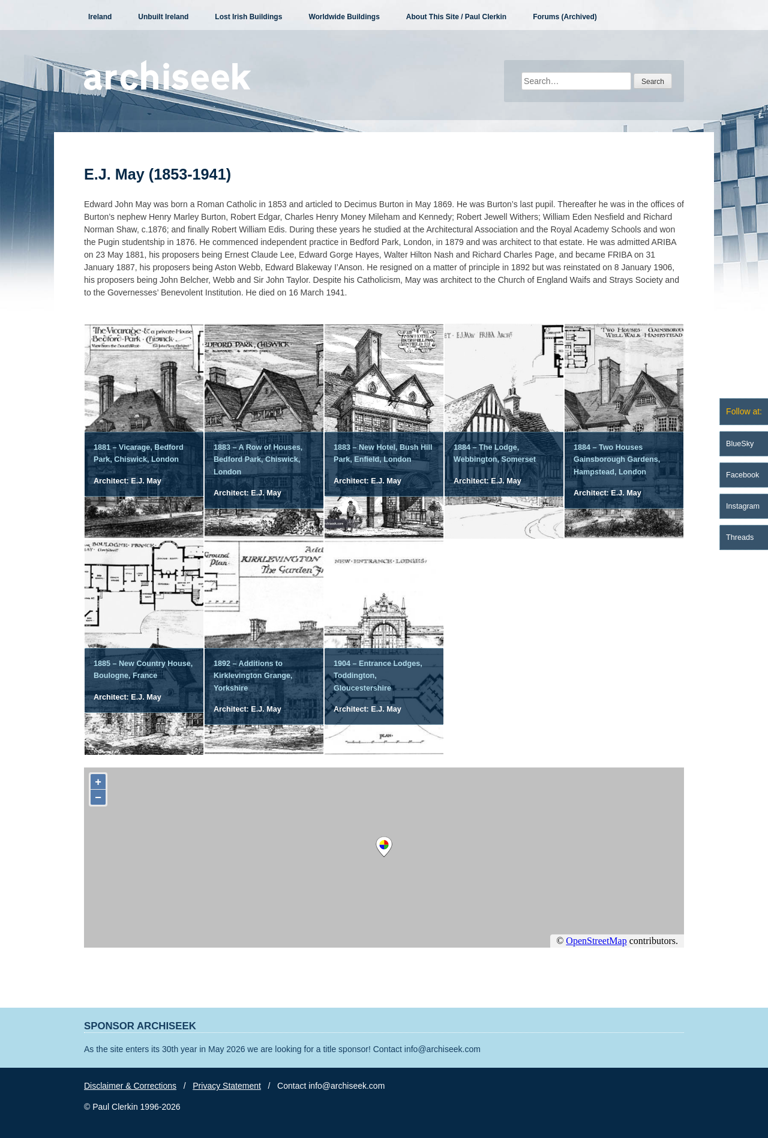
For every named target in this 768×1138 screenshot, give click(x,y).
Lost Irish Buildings (248, 17)
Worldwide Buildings (343, 17)
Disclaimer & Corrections (130, 1086)
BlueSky (740, 444)
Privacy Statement (227, 1086)
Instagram (743, 506)
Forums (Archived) (565, 17)
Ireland (100, 17)
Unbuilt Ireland (163, 17)
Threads (740, 537)
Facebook (742, 475)
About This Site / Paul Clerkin (456, 17)
